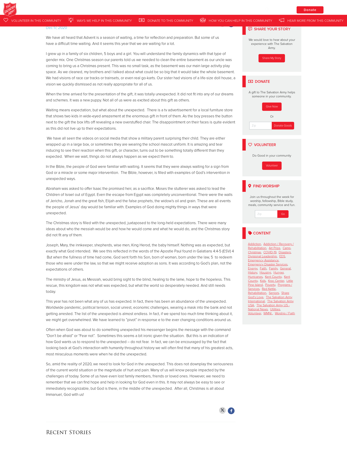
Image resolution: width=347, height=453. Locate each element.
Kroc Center (276, 281)
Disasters (285, 252)
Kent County (273, 277)
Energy (252, 268)
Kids (263, 281)
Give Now (272, 106)
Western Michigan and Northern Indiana (88, 10)
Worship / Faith (285, 313)
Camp (287, 248)
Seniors (274, 293)
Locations (276, 9)
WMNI (267, 313)
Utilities (275, 309)
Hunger (279, 272)
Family (273, 268)
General (285, 268)
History (252, 272)
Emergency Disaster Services (267, 264)
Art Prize (274, 248)
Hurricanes (255, 277)
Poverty (270, 285)
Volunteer (272, 165)
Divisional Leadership (262, 256)
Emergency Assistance (263, 260)
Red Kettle (269, 289)
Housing (265, 272)
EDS (282, 256)
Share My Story (271, 58)
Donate (310, 10)
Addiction (254, 244)
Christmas (254, 252)
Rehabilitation (257, 293)
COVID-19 (269, 252)
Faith (263, 268)
